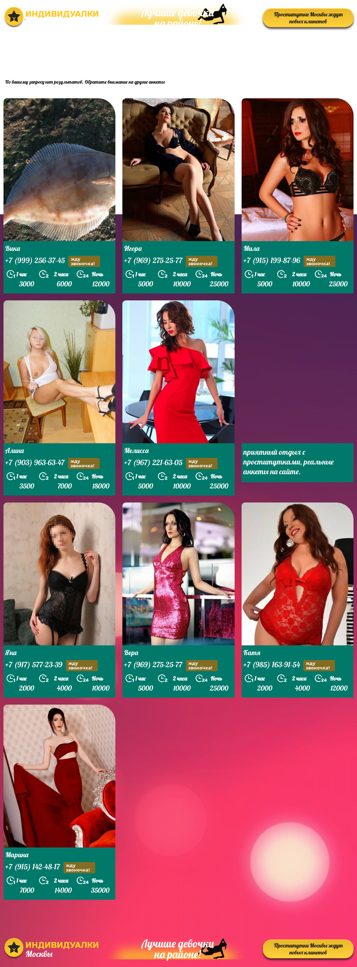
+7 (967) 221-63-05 (171, 463)
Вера (131, 652)
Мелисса (136, 450)
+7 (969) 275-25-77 (171, 261)
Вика (12, 248)
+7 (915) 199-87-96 (289, 261)
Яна (10, 652)
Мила (251, 248)
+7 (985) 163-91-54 (289, 665)
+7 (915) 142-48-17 (50, 867)
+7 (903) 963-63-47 (52, 463)
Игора (133, 248)
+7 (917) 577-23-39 (51, 665)
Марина (16, 854)
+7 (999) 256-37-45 (52, 261)
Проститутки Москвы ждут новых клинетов (308, 18)
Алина (14, 450)
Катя (251, 652)
